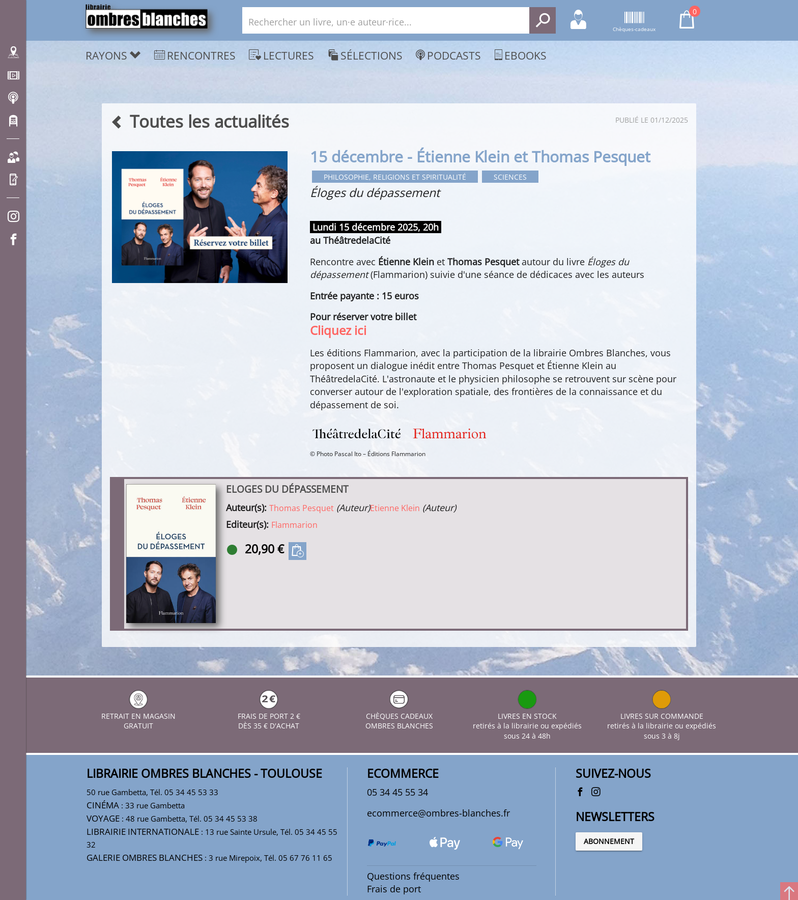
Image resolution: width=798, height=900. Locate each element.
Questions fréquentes (413, 878)
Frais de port (394, 891)
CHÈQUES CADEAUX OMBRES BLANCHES (399, 717)
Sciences (517, 177)
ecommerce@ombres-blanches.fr (438, 814)
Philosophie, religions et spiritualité (398, 177)
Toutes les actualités (199, 121)
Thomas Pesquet (301, 508)
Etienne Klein (395, 508)
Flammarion (294, 525)
